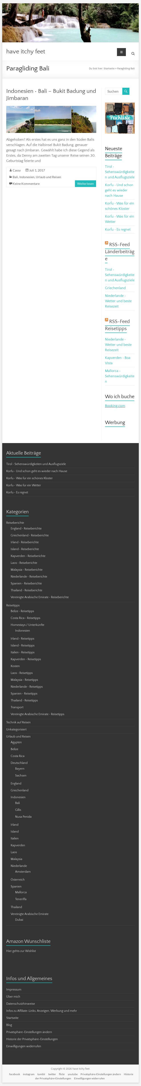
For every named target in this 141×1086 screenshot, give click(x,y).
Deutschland (19, 763)
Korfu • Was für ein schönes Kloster (29, 478)
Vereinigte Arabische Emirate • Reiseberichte (40, 597)
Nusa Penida (23, 817)
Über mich (13, 996)
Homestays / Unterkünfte (27, 625)
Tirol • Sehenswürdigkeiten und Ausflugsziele (120, 172)
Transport (17, 707)
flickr (62, 1074)
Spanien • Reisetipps (24, 693)
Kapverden (18, 845)
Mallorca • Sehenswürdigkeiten (119, 376)
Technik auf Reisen (18, 722)
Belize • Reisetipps (22, 611)
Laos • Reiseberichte (24, 563)
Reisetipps (13, 605)
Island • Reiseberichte (25, 549)
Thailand (16, 907)
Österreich (18, 880)
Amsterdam (23, 872)
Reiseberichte (15, 523)
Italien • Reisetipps (22, 652)
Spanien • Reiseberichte (26, 583)
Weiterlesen (85, 183)
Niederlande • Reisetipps (27, 687)
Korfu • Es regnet (118, 230)
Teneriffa (20, 899)
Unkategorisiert (16, 729)
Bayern (19, 769)
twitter (52, 1074)
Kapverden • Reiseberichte (28, 556)
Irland (14, 825)
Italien (15, 838)
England (16, 783)
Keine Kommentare (26, 183)
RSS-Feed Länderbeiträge (119, 252)
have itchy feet (25, 51)
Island (15, 831)
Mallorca (21, 892)
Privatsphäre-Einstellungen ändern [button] (29, 1032)
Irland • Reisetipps (22, 638)
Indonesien (26, 177)
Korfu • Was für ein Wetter (23, 485)
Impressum (13, 989)
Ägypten (16, 742)
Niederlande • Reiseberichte (29, 576)
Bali (15, 177)
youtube (73, 1074)
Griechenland (115, 288)
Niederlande (19, 866)
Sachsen (20, 775)
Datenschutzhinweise (20, 1004)
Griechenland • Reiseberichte (30, 535)
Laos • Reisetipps (22, 673)
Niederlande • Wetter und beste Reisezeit (118, 301)
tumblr (41, 1074)
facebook (14, 1074)
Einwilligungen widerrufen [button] (23, 1046)
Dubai (19, 920)
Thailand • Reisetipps (24, 700)
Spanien (16, 886)
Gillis (18, 810)
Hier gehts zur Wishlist (21, 951)
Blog (9, 1025)
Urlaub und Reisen (48, 177)
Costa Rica (17, 756)
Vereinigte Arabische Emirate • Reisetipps (37, 714)
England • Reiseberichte (26, 528)
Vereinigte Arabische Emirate (29, 914)
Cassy (17, 170)
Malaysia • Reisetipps (24, 680)
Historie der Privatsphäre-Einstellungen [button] (32, 1039)
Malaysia (16, 859)
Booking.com (115, 406)
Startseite (109, 68)
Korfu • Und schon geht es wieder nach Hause (119, 190)
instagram (28, 1074)
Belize (14, 749)
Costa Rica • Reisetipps (25, 618)
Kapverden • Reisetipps (26, 659)
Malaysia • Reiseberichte (26, 570)
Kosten (15, 666)
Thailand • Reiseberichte (26, 590)
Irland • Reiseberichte (25, 542)
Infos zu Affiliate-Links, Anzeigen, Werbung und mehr (41, 1011)
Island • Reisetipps (22, 645)
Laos (14, 852)
